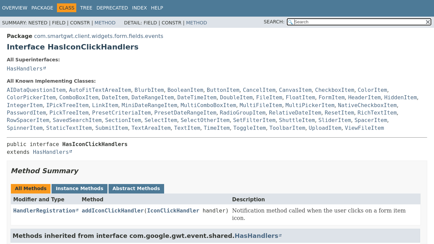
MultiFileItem (261, 105)
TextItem (187, 128)
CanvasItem (295, 90)
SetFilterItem (254, 120)
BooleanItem (185, 90)
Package (43, 8)
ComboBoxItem (79, 97)
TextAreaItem (151, 128)
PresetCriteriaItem (121, 112)
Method (105, 22)
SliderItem (334, 120)
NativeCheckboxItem (367, 105)
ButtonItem (223, 90)
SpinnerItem (25, 128)
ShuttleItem (297, 120)
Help (157, 8)
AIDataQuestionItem (36, 90)
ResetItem (339, 112)
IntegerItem (25, 105)
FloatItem (300, 97)
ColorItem (372, 90)
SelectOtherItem (205, 120)
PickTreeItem (69, 112)
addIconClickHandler (113, 210)
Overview (14, 8)
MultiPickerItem (310, 105)
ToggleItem (249, 128)
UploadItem (325, 128)
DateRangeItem (153, 97)
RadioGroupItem (242, 112)
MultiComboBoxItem (208, 105)
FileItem (269, 97)
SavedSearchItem (77, 120)
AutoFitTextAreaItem (100, 90)
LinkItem (105, 105)
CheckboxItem (334, 90)
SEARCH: (274, 21)
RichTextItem (377, 112)
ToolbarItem (287, 128)
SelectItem (160, 120)
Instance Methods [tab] (79, 188)
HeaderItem (364, 97)
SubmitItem (111, 128)
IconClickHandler (173, 210)
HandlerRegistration (44, 210)
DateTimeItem (197, 97)
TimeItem (217, 128)
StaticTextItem (69, 128)
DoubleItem (236, 97)
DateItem (115, 97)
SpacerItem (370, 120)
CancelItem (259, 90)
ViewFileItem (364, 128)
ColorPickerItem (31, 97)
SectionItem (123, 120)
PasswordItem (26, 112)
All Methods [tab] (30, 188)
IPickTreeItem (67, 105)
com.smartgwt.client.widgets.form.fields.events (98, 36)
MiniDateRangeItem (149, 105)
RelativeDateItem (295, 112)
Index (139, 8)
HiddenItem (400, 97)
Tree (86, 8)
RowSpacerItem (28, 120)
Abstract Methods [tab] (136, 188)
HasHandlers (25, 68)
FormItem (331, 97)
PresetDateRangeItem (185, 112)
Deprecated (112, 8)
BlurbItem (149, 90)
